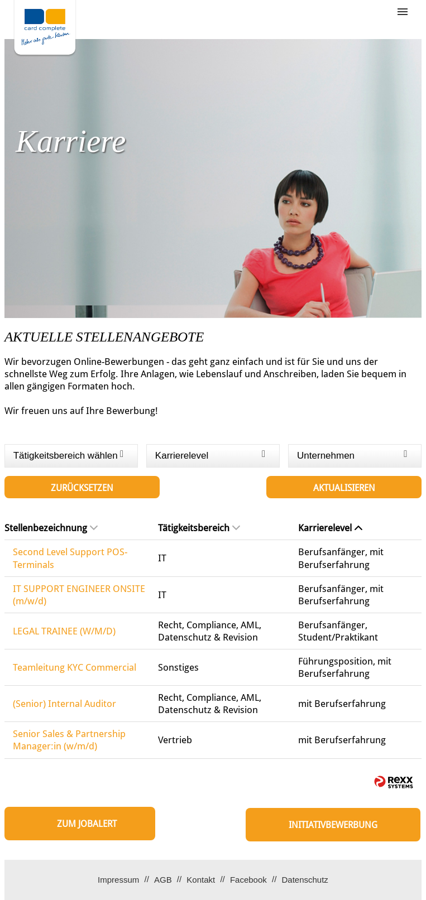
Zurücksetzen (82, 488)
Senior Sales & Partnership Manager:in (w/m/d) (69, 740)
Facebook (248, 879)
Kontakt (200, 879)
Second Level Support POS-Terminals (70, 558)
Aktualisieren (344, 488)
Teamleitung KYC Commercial (74, 667)
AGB (163, 879)
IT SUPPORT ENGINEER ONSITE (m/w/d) (79, 595)
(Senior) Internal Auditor (64, 703)
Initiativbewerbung (333, 825)
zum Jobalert (87, 824)
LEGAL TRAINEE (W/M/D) (64, 631)
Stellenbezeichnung (51, 527)
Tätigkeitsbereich (199, 527)
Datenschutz (304, 879)
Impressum (118, 879)
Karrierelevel (330, 527)
